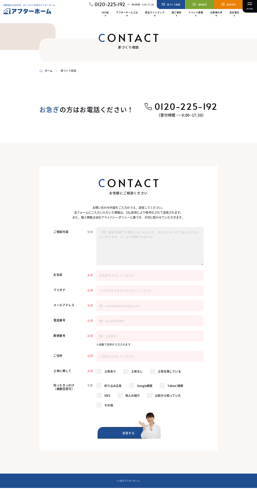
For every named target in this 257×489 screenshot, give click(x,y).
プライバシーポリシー (115, 217)
